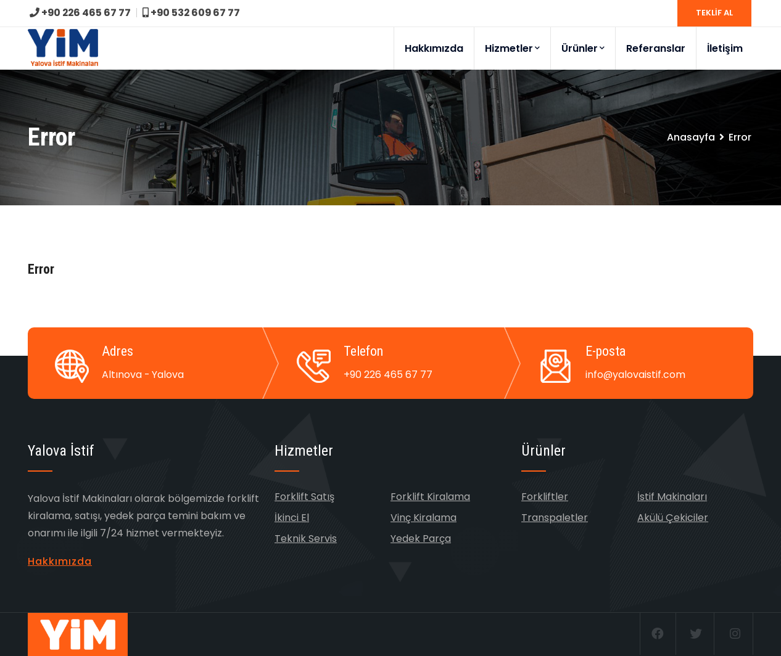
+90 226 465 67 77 (81, 13)
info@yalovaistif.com (635, 374)
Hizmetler (512, 48)
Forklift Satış (304, 497)
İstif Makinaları (672, 497)
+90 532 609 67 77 (194, 13)
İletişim (725, 48)
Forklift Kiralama (430, 497)
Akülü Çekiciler (672, 517)
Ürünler (583, 48)
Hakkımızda (434, 48)
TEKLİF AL (714, 12)
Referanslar (655, 48)
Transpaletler (554, 517)
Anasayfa (691, 137)
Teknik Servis (306, 538)
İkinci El (292, 517)
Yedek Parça (420, 538)
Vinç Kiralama (423, 517)
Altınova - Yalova (143, 374)
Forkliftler (544, 497)
